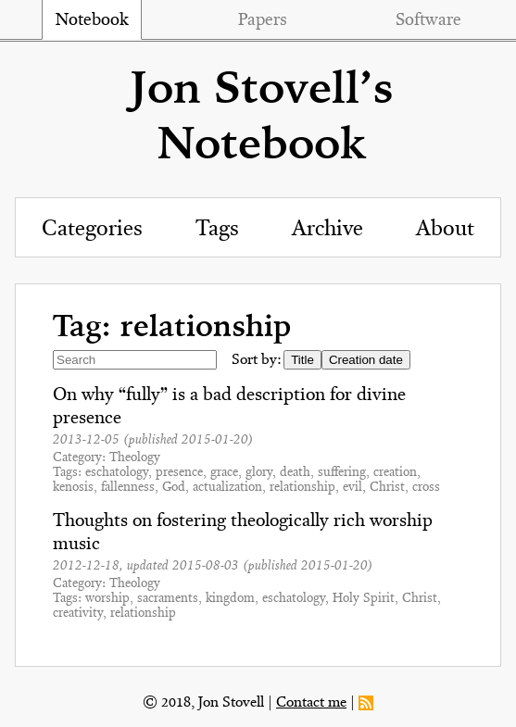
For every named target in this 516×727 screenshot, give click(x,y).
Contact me (311, 703)
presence (179, 473)
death (295, 473)
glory (258, 473)
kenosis (73, 488)
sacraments (167, 599)
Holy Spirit (364, 599)
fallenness (128, 488)
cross (426, 488)
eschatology (116, 473)
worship (107, 599)
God (173, 488)
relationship (302, 488)
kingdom (230, 599)
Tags (217, 230)
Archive (327, 230)
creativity (78, 614)
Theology (134, 458)
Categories (92, 230)
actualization (227, 488)
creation (395, 473)
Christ (387, 488)
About (445, 230)
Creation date (366, 360)
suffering (342, 473)
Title (302, 360)
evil (352, 488)
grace (224, 473)
